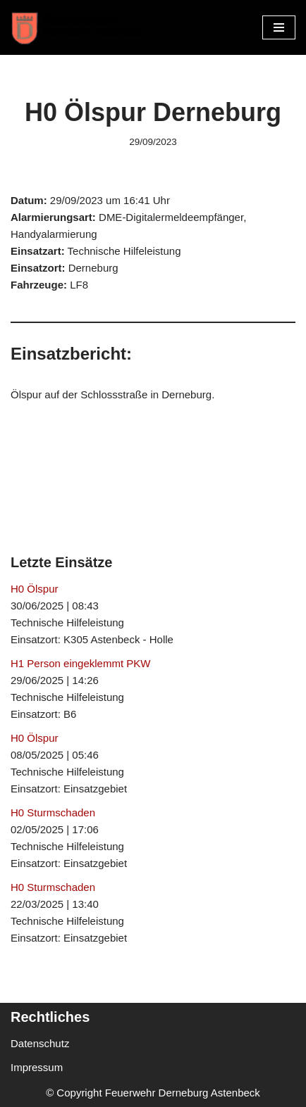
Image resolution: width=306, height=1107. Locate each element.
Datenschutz (40, 1043)
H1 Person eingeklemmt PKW (80, 663)
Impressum (37, 1067)
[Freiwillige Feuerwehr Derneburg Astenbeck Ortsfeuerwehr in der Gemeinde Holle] (81, 27)
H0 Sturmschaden (53, 812)
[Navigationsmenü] (278, 27)
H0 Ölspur (35, 589)
